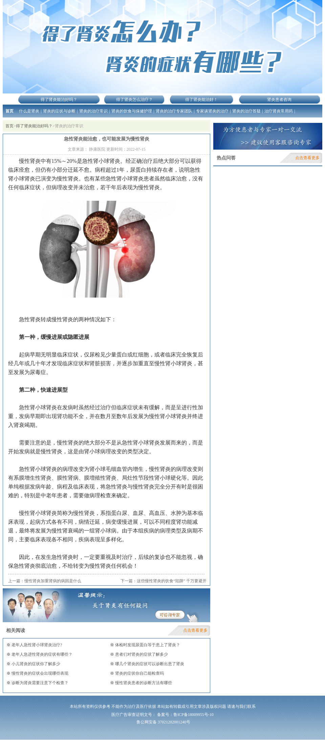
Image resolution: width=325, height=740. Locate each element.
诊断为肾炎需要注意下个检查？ (39, 682)
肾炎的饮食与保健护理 (131, 111)
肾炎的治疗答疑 (246, 111)
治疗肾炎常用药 (278, 111)
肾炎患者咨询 (279, 99)
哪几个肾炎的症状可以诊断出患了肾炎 (149, 663)
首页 (9, 111)
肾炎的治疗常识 (93, 111)
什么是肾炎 (29, 111)
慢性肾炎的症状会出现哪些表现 (39, 673)
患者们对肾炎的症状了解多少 (141, 654)
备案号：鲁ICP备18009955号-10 (185, 714)
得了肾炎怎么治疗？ (134, 99)
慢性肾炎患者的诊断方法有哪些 (143, 682)
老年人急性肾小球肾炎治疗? (36, 645)
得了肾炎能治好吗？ (59, 99)
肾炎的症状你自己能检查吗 (139, 673)
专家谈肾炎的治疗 (212, 111)
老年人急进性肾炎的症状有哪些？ (41, 654)
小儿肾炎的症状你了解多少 (35, 663)
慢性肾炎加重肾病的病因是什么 (52, 581)
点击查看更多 (195, 630)
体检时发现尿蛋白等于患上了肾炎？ (147, 645)
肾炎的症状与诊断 (59, 111)
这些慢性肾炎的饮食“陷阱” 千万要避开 (172, 581)
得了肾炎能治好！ (201, 99)
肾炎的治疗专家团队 (174, 111)
